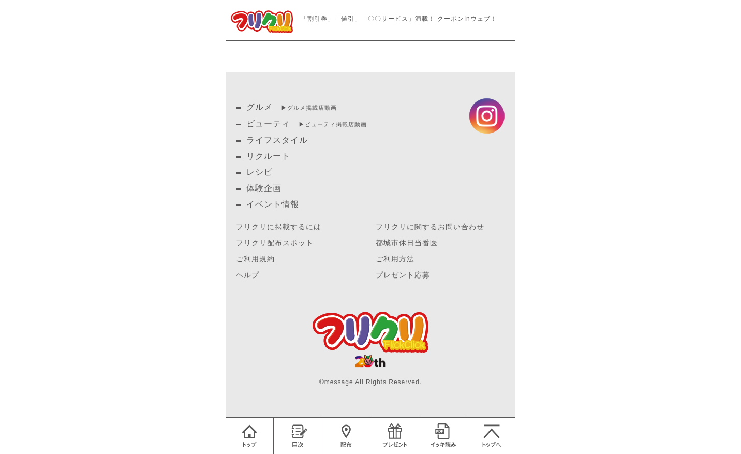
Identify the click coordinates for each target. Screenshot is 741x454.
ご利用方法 (395, 259)
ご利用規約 (255, 259)
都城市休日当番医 (407, 243)
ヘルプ (247, 275)
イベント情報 (272, 204)
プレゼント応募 (403, 275)
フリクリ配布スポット (275, 243)
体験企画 (263, 188)
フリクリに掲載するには (278, 227)
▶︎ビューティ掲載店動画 (333, 124)
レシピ (259, 172)
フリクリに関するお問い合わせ (430, 227)
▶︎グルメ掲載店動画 (309, 108)
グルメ (259, 106)
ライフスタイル (277, 140)
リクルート (268, 156)
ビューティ (268, 123)
